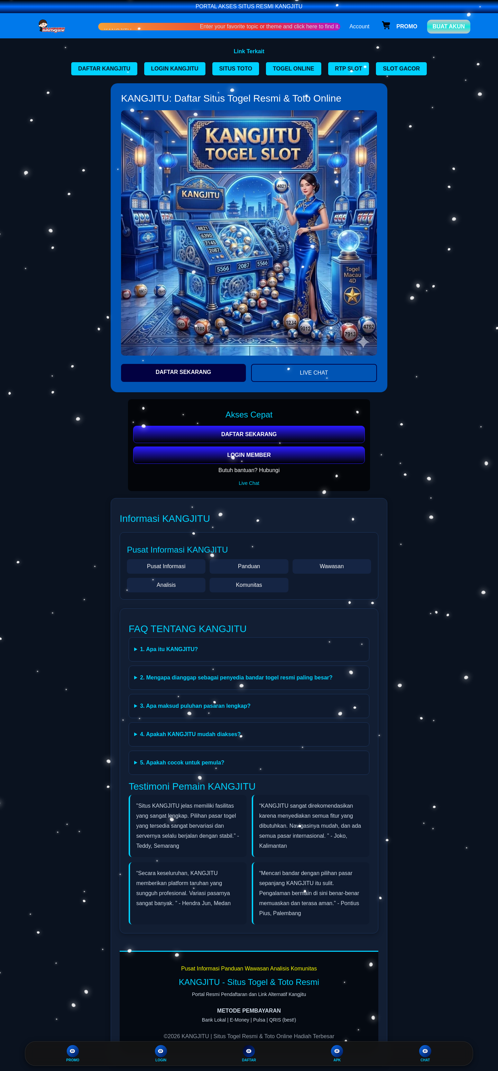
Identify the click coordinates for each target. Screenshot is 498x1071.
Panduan (249, 566)
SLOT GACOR (401, 69)
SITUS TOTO (235, 69)
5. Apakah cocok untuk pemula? (182, 762)
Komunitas (249, 585)
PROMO (73, 1053)
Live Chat (249, 483)
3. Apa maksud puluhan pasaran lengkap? (195, 706)
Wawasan (332, 566)
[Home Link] (63, 26)
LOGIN (161, 1053)
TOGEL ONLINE (293, 69)
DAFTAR (249, 1053)
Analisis (166, 585)
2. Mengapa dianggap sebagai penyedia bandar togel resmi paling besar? (236, 677)
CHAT (425, 1053)
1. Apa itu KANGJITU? (169, 649)
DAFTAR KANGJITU (104, 69)
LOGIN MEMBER (249, 455)
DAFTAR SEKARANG (183, 372)
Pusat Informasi (166, 566)
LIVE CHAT (314, 373)
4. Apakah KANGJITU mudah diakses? (190, 734)
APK (337, 1053)
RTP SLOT (348, 69)
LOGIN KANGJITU (175, 69)
